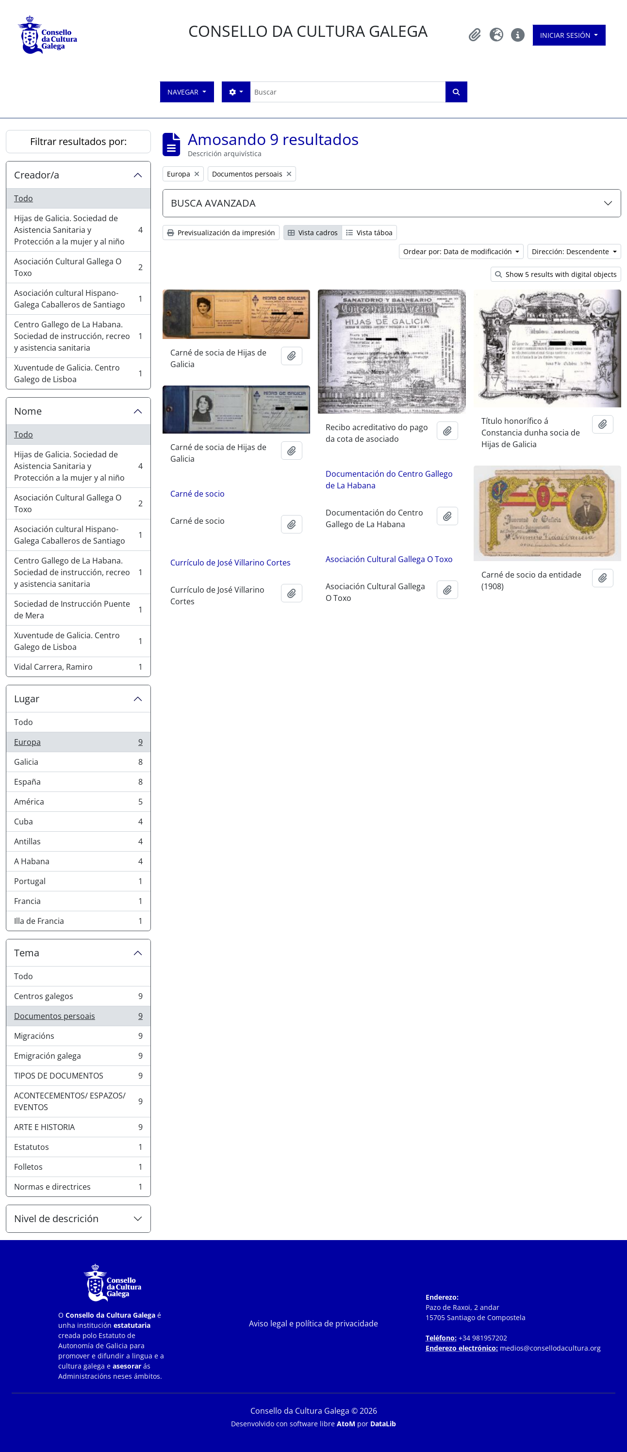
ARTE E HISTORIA (78, 1129)
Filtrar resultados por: (78, 141)
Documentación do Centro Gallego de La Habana (389, 479)
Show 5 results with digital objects (556, 274)
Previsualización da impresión (221, 232)
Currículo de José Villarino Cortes (230, 562)
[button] (475, 35)
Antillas (78, 844)
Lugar (26, 698)
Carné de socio (197, 493)
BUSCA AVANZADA (213, 203)
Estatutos (78, 1149)
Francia (78, 903)
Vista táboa (369, 232)
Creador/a (36, 174)
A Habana (78, 863)
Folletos (78, 1169)
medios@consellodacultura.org (550, 1348)
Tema (26, 952)
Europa (78, 744)
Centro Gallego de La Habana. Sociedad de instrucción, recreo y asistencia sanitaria (78, 336)
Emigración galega (78, 1058)
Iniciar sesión (566, 35)
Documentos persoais (78, 1018)
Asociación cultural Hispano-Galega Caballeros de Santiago (78, 299)
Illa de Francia (78, 923)
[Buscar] (348, 91)
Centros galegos (78, 998)
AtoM (346, 1423)
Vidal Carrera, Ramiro (78, 669)
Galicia (78, 764)
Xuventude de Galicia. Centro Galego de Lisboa (78, 373)
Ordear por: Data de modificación (458, 251)
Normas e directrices (78, 1188)
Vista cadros (313, 232)
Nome (28, 411)
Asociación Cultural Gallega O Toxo (78, 267)
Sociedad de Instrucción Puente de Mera (78, 609)
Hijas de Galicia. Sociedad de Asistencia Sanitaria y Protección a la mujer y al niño (78, 230)
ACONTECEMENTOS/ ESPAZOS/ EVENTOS (78, 1101)
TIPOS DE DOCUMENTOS (78, 1078)
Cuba (78, 824)
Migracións (78, 1038)
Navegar (183, 92)
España (78, 784)
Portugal (78, 883)
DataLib (383, 1423)
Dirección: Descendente (571, 251)
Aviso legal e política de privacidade (313, 1323)
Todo (23, 198)
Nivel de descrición (56, 1218)
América (78, 804)
